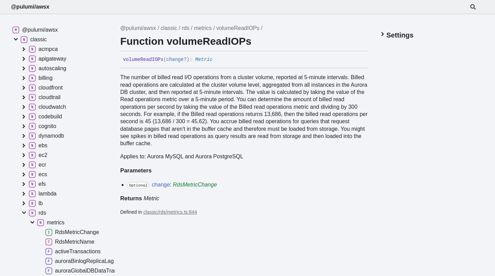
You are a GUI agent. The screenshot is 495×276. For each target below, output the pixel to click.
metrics (203, 28)
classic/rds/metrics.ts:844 (170, 212)
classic (169, 28)
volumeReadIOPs (237, 28)
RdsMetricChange (195, 185)
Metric (203, 59)
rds (185, 28)
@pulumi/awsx (30, 7)
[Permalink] (217, 59)
